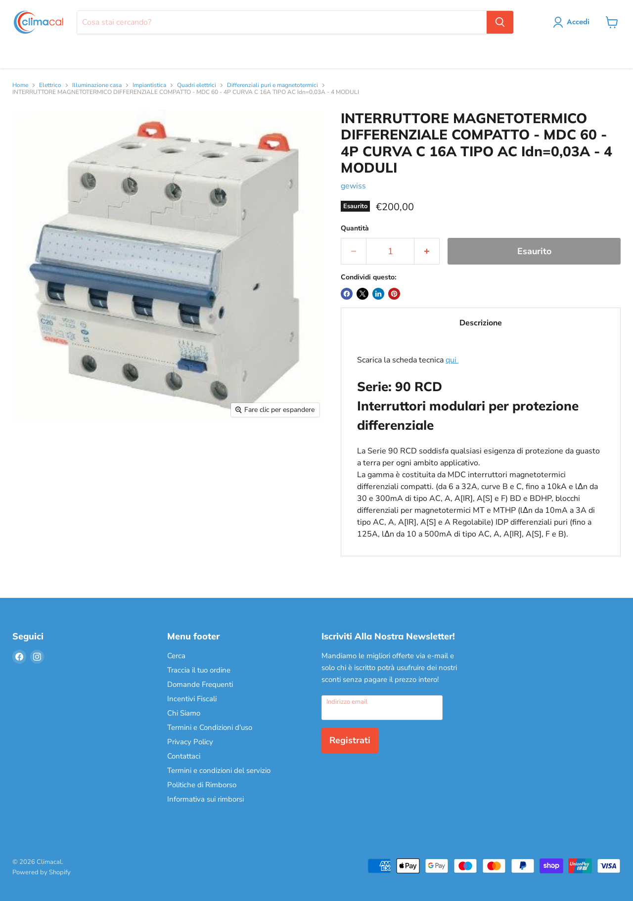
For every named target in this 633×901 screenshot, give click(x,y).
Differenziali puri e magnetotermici (272, 85)
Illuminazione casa (97, 85)
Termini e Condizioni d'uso (209, 727)
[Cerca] (281, 22)
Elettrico (50, 85)
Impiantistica (149, 85)
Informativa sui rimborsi (205, 799)
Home (20, 85)
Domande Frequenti (200, 684)
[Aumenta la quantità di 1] (427, 251)
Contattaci (183, 756)
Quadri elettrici (196, 85)
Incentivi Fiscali (192, 699)
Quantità (355, 228)
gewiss (353, 185)
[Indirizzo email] (382, 707)
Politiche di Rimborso (201, 785)
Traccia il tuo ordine (198, 670)
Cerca (176, 656)
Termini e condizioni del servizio (219, 770)
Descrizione (480, 322)
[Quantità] (390, 251)
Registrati (349, 740)
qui (452, 360)
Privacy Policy (190, 742)
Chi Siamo (183, 713)
